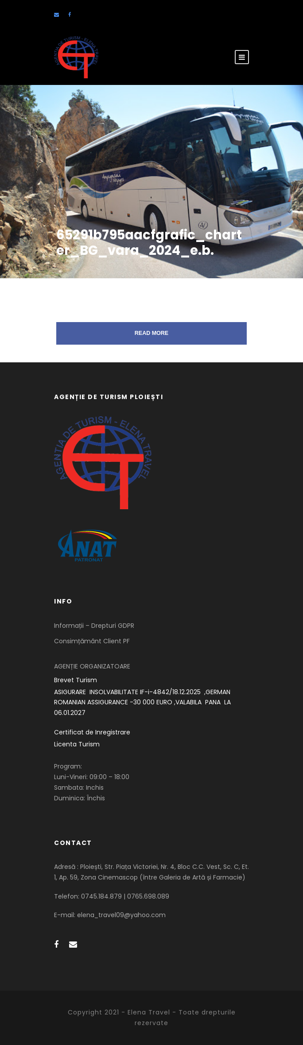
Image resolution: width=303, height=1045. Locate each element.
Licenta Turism (77, 744)
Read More (151, 333)
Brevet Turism (75, 680)
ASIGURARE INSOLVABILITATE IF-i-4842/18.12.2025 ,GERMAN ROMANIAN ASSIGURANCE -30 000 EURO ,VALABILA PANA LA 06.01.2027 (143, 703)
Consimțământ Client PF (92, 641)
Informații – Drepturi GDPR (94, 625)
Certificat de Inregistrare (92, 732)
